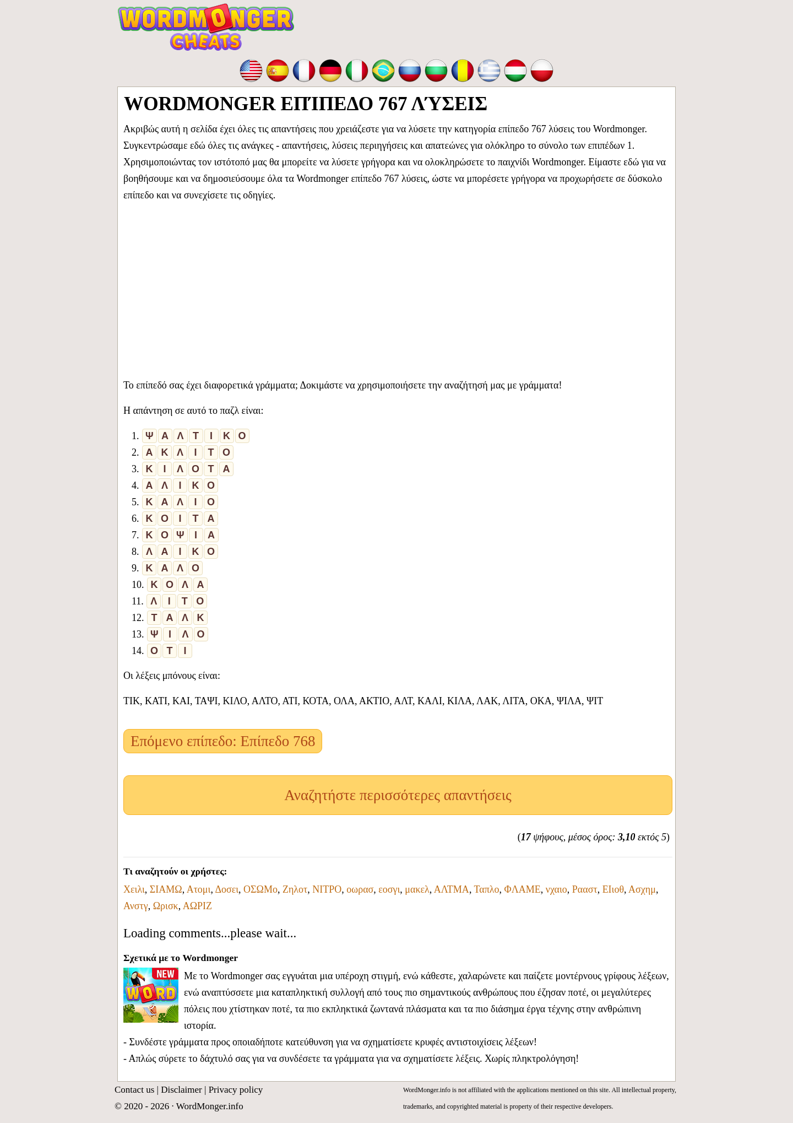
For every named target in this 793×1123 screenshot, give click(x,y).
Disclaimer (181, 1089)
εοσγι (389, 889)
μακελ (417, 889)
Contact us (134, 1089)
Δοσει (226, 889)
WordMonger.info (209, 1106)
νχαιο (556, 889)
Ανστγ (135, 905)
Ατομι (199, 889)
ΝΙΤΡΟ (326, 889)
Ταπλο (486, 889)
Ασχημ (642, 889)
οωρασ (359, 889)
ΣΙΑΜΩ (166, 889)
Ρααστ (585, 889)
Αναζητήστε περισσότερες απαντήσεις (397, 795)
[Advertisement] (398, 288)
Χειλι (134, 889)
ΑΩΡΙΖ (197, 905)
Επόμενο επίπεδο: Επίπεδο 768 (223, 741)
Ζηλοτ (295, 889)
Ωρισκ (165, 905)
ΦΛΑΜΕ (522, 889)
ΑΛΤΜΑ (451, 889)
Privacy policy (236, 1089)
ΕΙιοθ (613, 889)
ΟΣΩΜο (260, 889)
